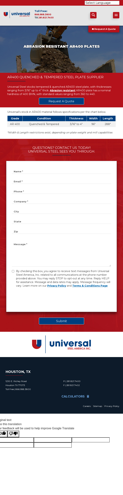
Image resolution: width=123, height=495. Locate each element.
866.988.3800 (42, 14)
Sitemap (97, 406)
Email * (18, 181)
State (17, 221)
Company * (21, 201)
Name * (18, 171)
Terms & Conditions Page (90, 285)
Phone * (19, 191)
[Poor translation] (13, 434)
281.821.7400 (46, 17)
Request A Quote (104, 29)
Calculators (75, 396)
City (16, 211)
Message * (20, 244)
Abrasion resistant (62, 90)
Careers (87, 406)
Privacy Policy (56, 285)
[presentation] (39, 299)
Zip (16, 231)
